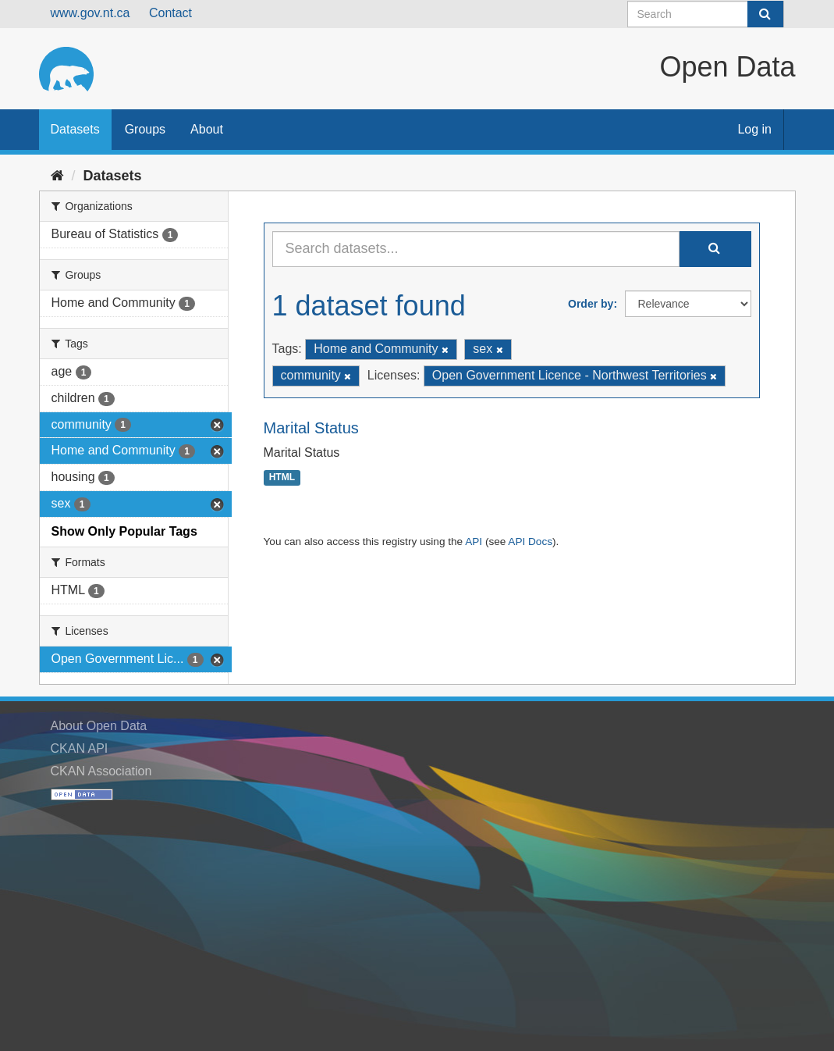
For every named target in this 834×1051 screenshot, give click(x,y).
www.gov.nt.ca (90, 13)
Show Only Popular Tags (124, 531)
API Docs (530, 541)
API (473, 541)
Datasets (75, 129)
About (206, 129)
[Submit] (765, 14)
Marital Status (311, 427)
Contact (170, 13)
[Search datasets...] (476, 249)
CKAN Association (101, 771)
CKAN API (79, 748)
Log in (754, 129)
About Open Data (99, 725)
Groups (145, 129)
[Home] (57, 175)
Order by (590, 303)
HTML (282, 477)
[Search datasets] (705, 14)
